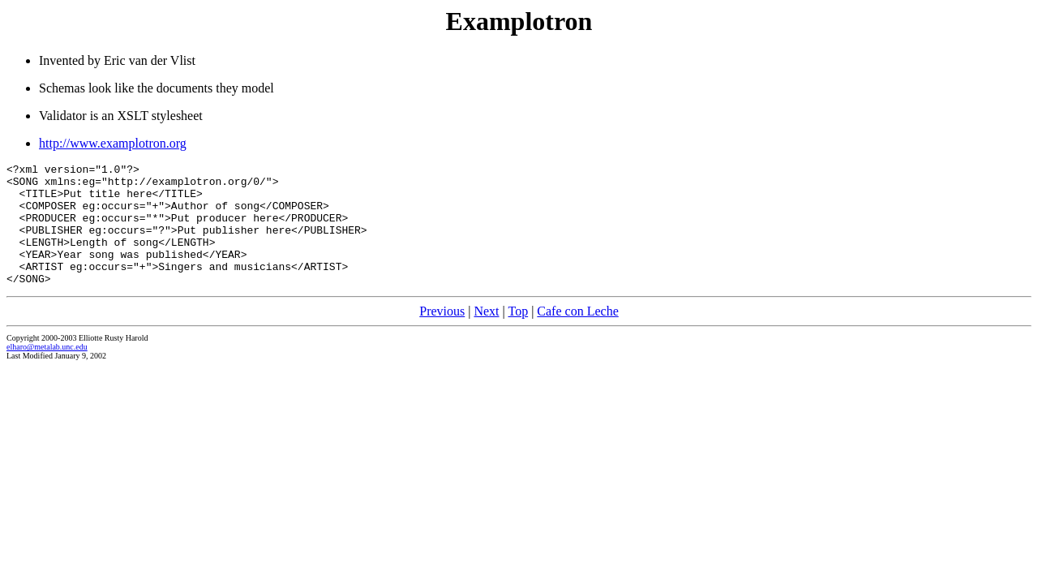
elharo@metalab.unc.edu (47, 371)
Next (486, 335)
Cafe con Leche (577, 335)
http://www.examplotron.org (113, 143)
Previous (442, 335)
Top (518, 335)
